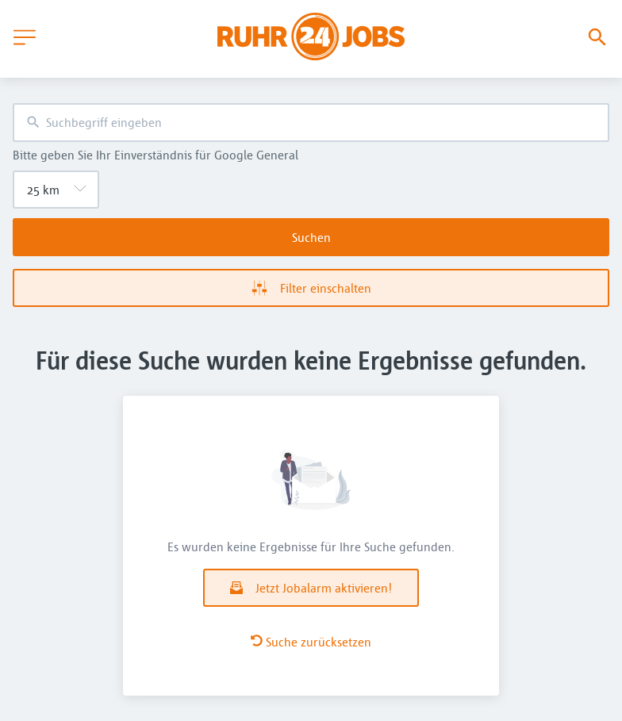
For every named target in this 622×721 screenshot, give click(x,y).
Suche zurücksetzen (311, 642)
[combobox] (311, 122)
